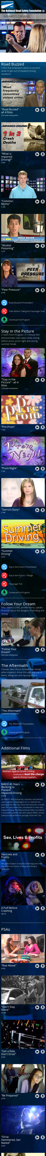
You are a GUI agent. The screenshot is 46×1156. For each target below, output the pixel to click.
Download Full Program (15, 310)
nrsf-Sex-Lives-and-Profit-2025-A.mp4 (37, 846)
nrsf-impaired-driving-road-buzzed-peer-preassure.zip (43, 281)
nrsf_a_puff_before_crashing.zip (43, 899)
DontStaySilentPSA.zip (43, 998)
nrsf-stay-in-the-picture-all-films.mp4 (37, 371)
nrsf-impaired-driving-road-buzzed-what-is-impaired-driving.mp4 (37, 145)
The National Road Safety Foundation (21, 11)
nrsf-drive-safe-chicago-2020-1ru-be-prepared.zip (43, 1087)
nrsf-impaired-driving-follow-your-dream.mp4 (37, 640)
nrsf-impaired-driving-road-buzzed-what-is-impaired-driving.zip (43, 145)
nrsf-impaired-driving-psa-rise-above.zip (43, 957)
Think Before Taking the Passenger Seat (23, 302)
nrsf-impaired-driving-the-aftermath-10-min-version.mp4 (37, 702)
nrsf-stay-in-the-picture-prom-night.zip (43, 459)
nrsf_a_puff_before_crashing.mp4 (37, 899)
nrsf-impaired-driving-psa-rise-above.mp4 (37, 957)
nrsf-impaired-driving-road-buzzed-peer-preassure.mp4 (37, 281)
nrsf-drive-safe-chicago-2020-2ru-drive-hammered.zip (43, 1128)
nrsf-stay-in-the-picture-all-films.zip (43, 371)
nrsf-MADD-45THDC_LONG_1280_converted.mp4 (37, 775)
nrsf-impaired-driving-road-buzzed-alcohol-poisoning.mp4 (37, 237)
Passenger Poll (11, 575)
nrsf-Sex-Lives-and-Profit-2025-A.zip (43, 846)
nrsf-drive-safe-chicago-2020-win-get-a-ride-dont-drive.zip (43, 1042)
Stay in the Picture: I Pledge (17, 566)
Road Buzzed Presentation (17, 293)
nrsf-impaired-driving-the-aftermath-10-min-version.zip (43, 702)
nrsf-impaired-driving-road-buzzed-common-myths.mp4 (37, 192)
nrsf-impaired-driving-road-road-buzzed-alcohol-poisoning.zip (43, 237)
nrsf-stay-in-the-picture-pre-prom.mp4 (37, 418)
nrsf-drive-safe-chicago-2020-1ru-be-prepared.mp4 (37, 1087)
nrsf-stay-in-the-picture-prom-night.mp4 (37, 459)
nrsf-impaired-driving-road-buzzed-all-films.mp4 (37, 101)
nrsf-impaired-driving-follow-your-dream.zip (43, 640)
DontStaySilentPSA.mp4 (37, 998)
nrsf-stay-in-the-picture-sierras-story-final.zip (43, 501)
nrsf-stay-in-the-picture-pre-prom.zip (43, 418)
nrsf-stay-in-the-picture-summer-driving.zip (43, 542)
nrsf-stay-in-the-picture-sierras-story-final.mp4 (37, 501)
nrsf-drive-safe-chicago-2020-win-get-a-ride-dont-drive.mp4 (37, 1042)
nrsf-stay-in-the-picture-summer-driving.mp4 (37, 542)
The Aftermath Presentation (17, 714)
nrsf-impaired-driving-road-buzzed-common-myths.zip (43, 192)
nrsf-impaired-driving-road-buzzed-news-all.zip (43, 101)
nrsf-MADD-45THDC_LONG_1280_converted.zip (43, 775)
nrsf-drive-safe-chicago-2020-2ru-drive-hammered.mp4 (37, 1128)
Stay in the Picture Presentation (19, 558)
